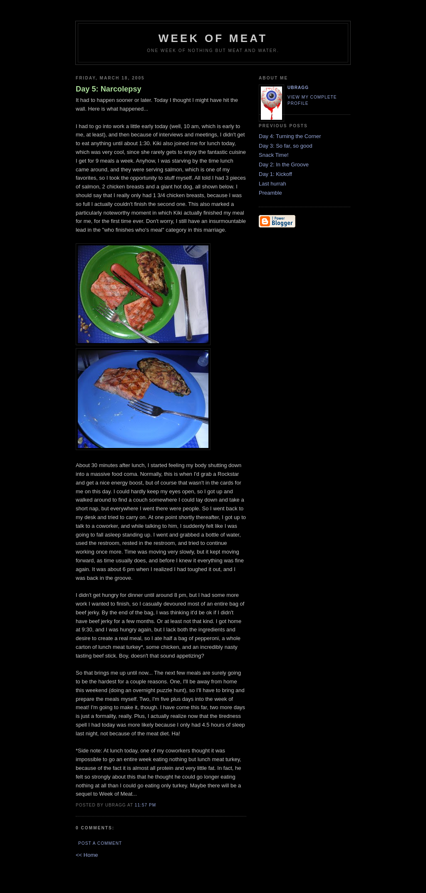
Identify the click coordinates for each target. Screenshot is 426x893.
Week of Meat (213, 38)
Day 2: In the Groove (284, 164)
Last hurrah (272, 184)
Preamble (270, 193)
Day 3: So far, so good (285, 146)
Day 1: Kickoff (275, 174)
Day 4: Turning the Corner (290, 136)
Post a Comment (100, 843)
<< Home (87, 855)
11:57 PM (145, 805)
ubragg (298, 87)
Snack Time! (274, 155)
